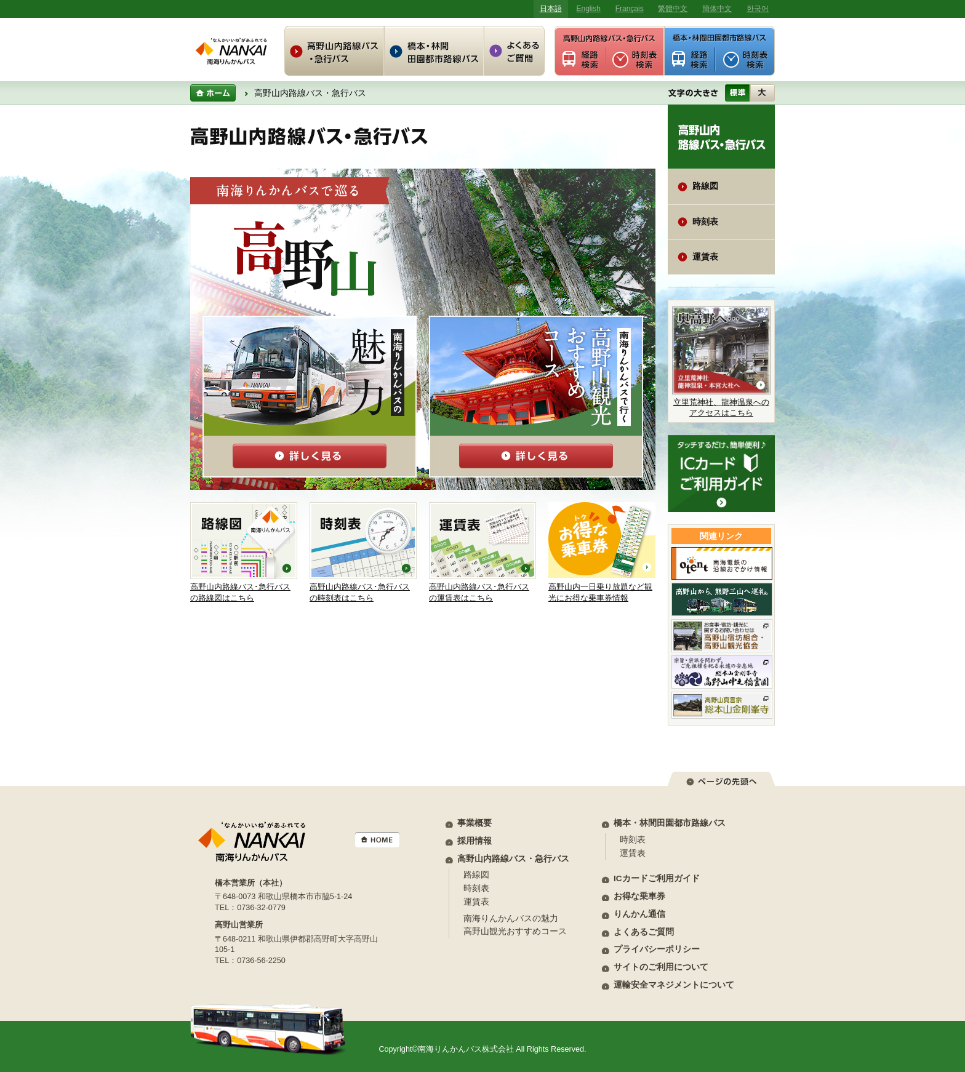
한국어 (758, 8)
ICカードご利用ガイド (657, 878)
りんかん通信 (639, 914)
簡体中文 (717, 8)
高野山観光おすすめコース (515, 931)
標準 (737, 93)
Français (629, 8)
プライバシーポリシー (657, 949)
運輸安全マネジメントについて (674, 985)
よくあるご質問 (644, 932)
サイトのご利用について (661, 967)
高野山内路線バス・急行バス (513, 858)
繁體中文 (672, 8)
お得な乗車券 (639, 896)
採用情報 (474, 841)
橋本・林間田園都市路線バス (670, 823)
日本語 (551, 8)
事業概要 (474, 823)
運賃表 (705, 257)
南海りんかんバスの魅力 (510, 918)
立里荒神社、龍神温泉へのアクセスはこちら (721, 361)
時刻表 (705, 221)
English (589, 8)
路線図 (705, 186)
